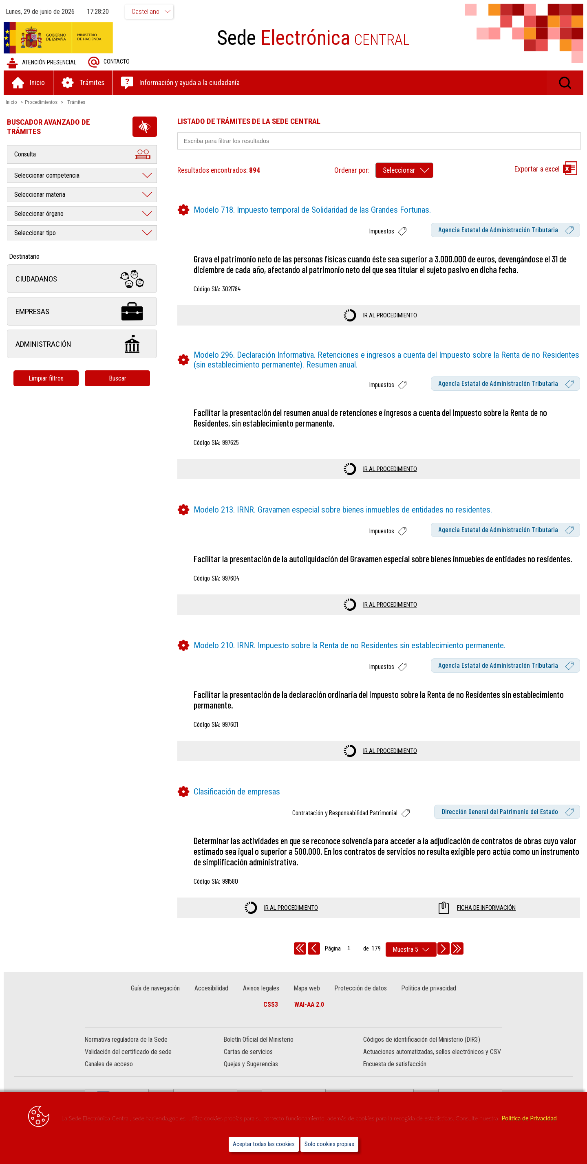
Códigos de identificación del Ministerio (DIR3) (421, 1040)
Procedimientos (41, 102)
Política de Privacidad (529, 1118)
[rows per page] (411, 949)
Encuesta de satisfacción (394, 1064)
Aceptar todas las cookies (264, 1144)
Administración (82, 344)
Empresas (82, 311)
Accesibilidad (212, 988)
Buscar (118, 378)
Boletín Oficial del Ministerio (259, 1040)
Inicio (12, 102)
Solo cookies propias (329, 1144)
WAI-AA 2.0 (309, 1004)
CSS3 (270, 1004)
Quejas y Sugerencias (251, 1064)
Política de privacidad (428, 988)
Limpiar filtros (46, 378)
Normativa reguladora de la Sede (126, 1040)
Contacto (109, 62)
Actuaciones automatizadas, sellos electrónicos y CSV (432, 1052)
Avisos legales (261, 988)
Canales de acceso (109, 1064)
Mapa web (307, 988)
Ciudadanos (82, 279)
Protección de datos (360, 988)
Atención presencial (42, 62)
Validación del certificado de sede (128, 1052)
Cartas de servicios (248, 1052)
